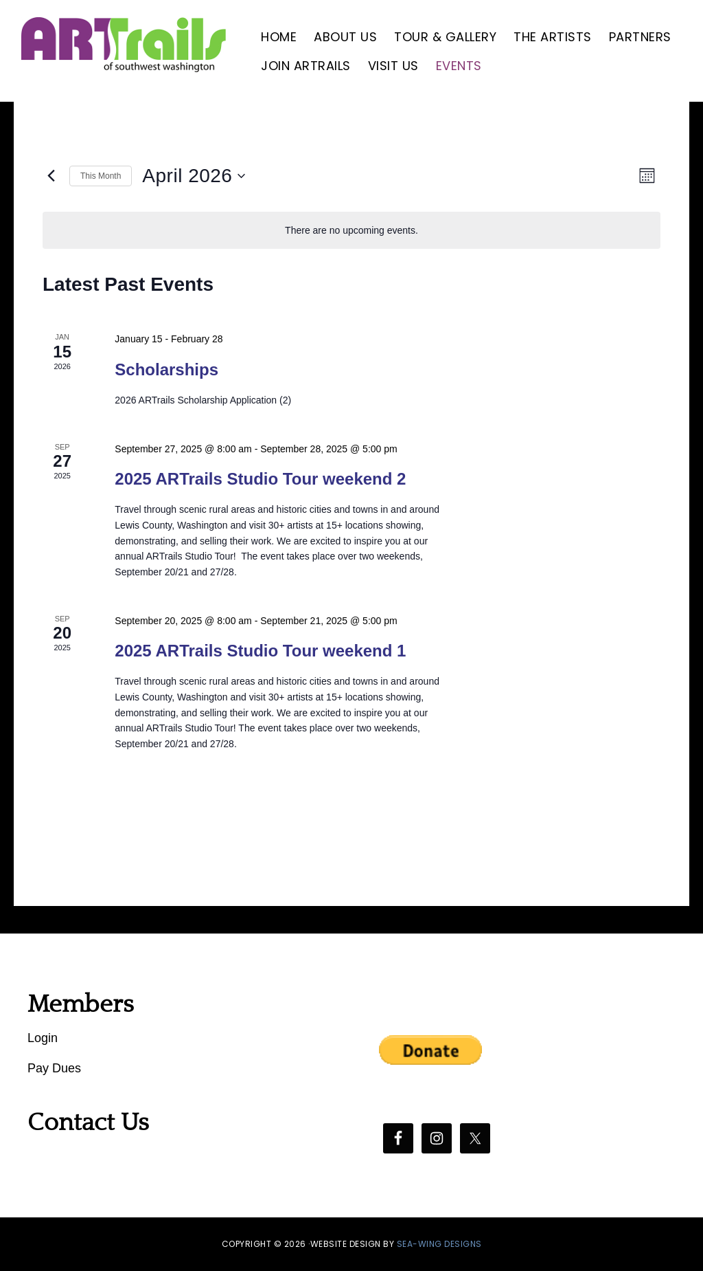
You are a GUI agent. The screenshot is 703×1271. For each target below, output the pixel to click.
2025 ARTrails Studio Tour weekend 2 (260, 478)
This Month (100, 176)
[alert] (351, 231)
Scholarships (166, 369)
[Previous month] (51, 176)
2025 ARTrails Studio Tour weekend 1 (260, 650)
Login (42, 1038)
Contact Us (88, 1122)
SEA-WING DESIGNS (439, 1244)
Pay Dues (54, 1068)
